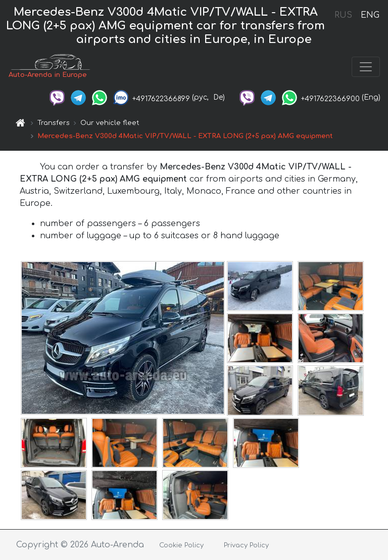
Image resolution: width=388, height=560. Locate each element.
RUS (343, 15)
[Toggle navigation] (366, 67)
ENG (370, 15)
